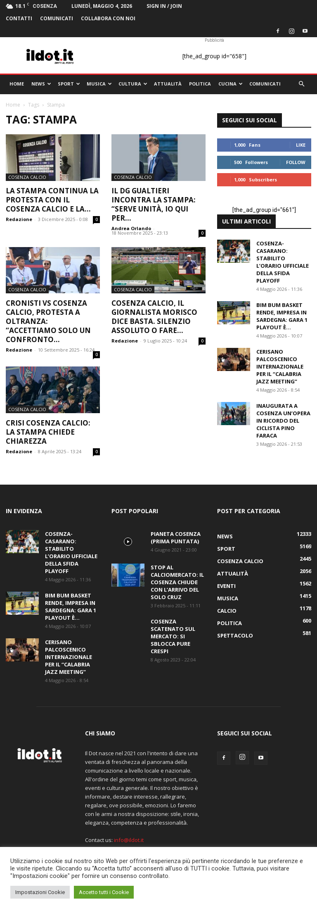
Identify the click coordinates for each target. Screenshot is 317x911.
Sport (69, 84)
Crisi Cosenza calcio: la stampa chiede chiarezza (48, 432)
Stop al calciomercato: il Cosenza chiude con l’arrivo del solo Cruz (177, 582)
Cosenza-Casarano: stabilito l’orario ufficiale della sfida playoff (282, 262)
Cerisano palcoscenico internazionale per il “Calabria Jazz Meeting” (279, 366)
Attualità (168, 84)
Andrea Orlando (131, 228)
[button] (301, 84)
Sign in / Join (164, 6)
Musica (99, 84)
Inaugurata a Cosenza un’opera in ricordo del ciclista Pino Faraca (283, 420)
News (41, 84)
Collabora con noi (108, 18)
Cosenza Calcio (27, 177)
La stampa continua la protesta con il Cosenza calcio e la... (52, 200)
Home (16, 84)
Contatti (19, 18)
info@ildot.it (129, 840)
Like (300, 145)
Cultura (132, 84)
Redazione (19, 219)
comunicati (56, 18)
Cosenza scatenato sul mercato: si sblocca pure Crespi (173, 636)
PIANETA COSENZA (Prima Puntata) (176, 537)
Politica (200, 84)
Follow (295, 162)
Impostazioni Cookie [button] (40, 892)
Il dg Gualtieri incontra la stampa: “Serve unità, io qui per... (153, 204)
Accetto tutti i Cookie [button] (104, 892)
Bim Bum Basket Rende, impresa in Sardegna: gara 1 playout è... (282, 316)
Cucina (230, 84)
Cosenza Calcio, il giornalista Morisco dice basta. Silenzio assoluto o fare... (154, 316)
